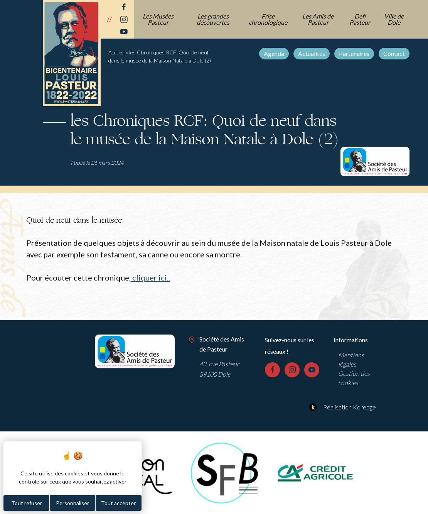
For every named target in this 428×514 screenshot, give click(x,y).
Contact (394, 53)
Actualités (311, 53)
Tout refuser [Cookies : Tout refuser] (26, 503)
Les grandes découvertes (213, 19)
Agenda (274, 53)
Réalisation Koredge (341, 407)
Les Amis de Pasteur (318, 19)
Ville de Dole (394, 19)
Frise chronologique (268, 19)
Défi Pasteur (359, 19)
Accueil (116, 52)
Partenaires (354, 53)
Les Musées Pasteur (158, 19)
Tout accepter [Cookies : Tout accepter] (118, 503)
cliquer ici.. (150, 277)
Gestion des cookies (354, 378)
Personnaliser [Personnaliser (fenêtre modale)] (72, 503)
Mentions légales (351, 359)
